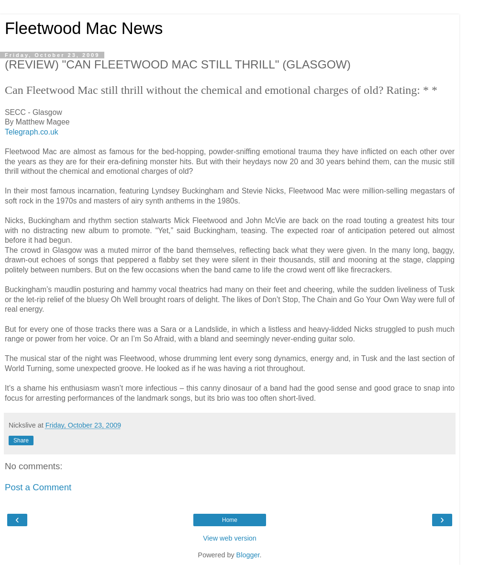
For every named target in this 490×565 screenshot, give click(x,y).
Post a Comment (38, 487)
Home (229, 520)
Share (21, 440)
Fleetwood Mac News (84, 28)
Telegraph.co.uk (31, 132)
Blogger (248, 555)
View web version (229, 538)
